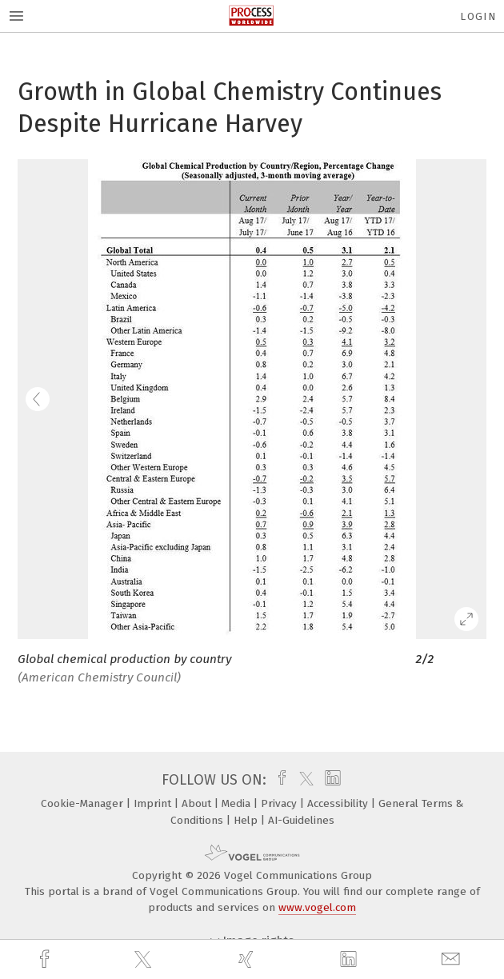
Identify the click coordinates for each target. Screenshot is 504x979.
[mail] (453, 959)
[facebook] (46, 959)
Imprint (154, 803)
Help (247, 820)
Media (238, 803)
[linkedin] (350, 959)
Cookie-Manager (83, 803)
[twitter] (145, 960)
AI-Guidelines (301, 820)
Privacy (280, 803)
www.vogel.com (317, 907)
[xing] (248, 959)
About (198, 803)
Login (478, 16)
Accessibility (339, 803)
